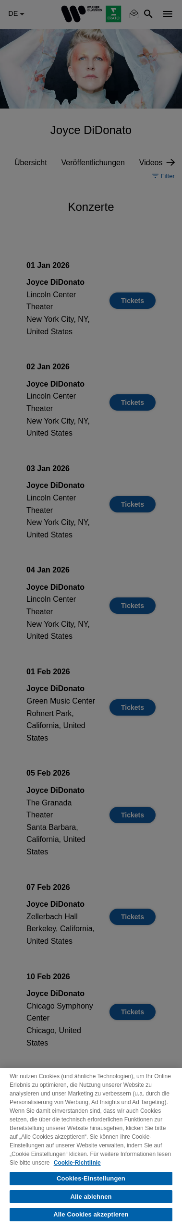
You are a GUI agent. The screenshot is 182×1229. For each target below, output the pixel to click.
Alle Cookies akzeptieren (90, 1214)
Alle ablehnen (90, 1196)
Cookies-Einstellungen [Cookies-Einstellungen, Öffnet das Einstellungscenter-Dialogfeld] (91, 1178)
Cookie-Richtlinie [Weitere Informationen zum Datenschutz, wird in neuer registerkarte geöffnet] (77, 1162)
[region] (91, 1148)
